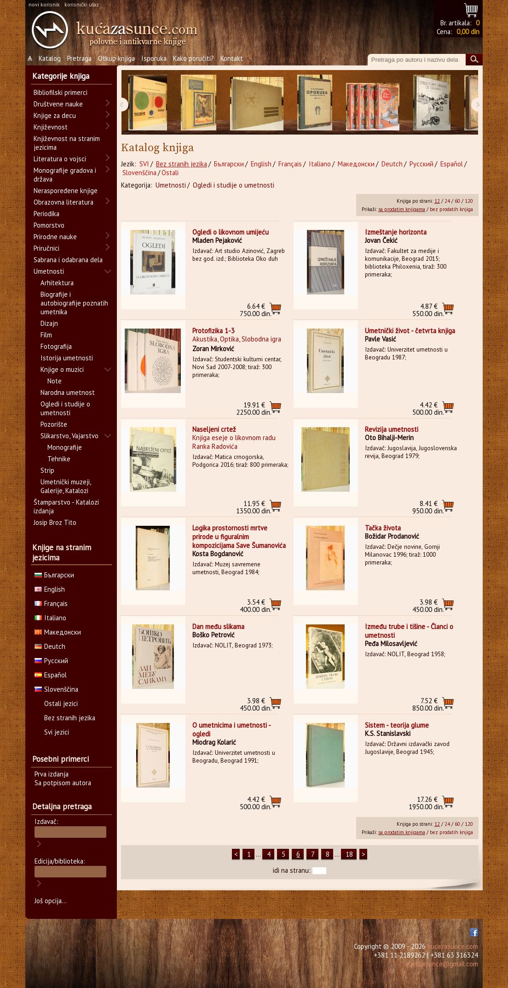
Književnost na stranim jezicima (67, 143)
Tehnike (58, 458)
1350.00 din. (253, 507)
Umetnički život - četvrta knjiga (410, 330)
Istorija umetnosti (66, 357)
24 (447, 201)
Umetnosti (171, 185)
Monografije (64, 447)
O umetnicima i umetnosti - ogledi (231, 729)
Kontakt (231, 58)
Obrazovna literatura (63, 202)
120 (469, 201)
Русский (421, 163)
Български (229, 163)
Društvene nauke (58, 104)
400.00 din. (255, 606)
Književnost (51, 127)
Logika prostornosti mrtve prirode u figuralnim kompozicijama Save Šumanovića (239, 536)
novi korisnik (44, 4)
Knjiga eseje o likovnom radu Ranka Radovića (234, 442)
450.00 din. (428, 606)
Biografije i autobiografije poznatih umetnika (74, 303)
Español (451, 163)
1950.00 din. (426, 803)
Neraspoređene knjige (66, 190)
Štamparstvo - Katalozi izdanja (66, 506)
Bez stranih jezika (181, 163)
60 (457, 201)
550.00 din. (428, 310)
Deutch (392, 163)
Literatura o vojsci (60, 158)
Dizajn (49, 323)
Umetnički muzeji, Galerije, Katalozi (65, 486)
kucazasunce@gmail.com (441, 963)
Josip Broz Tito (55, 522)
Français (290, 163)
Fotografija (56, 346)
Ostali (170, 172)
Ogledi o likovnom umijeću (230, 232)
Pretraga (79, 58)
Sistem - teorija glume (397, 725)
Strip (47, 470)
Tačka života (383, 527)
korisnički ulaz (81, 4)
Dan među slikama (218, 626)
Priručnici (46, 248)
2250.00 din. (253, 408)
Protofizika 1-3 (213, 330)
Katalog (50, 58)
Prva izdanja (52, 774)
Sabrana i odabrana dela (68, 259)
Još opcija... (51, 900)
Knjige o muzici (62, 369)
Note (54, 380)
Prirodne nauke (55, 236)
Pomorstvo (49, 225)
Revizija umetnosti (391, 429)
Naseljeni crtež (214, 429)
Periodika (46, 213)
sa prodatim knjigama (401, 209)
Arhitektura (57, 282)
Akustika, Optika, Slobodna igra (236, 339)
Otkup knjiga (116, 58)
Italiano (320, 163)
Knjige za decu (55, 115)
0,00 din (467, 31)
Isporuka (154, 58)
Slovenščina (139, 172)
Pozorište (53, 424)
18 (349, 854)
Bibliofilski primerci (60, 92)
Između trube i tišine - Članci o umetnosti (409, 631)
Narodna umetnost (67, 392)
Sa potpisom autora (63, 782)
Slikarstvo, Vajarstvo (69, 435)
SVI (144, 163)
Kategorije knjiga (60, 76)
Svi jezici (56, 732)
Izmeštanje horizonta (396, 232)
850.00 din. (428, 704)
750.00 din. (255, 310)
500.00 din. (428, 408)
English (261, 163)
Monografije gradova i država (65, 174)
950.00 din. (428, 507)
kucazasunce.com (452, 946)
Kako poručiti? (193, 58)
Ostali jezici (61, 703)
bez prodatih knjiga (451, 209)
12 (437, 201)
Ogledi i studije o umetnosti (233, 185)
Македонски (356, 163)
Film (46, 334)
